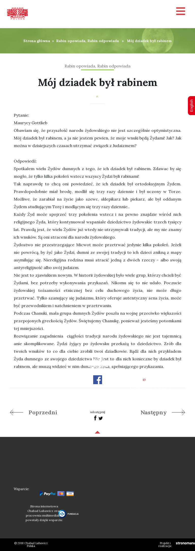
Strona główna (36, 41)
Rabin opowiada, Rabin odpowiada (87, 41)
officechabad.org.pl (151, 379)
